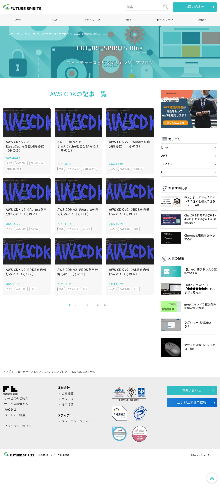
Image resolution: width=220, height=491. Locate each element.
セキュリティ (165, 20)
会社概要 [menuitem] (68, 422)
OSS (55, 20)
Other (202, 20)
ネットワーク (91, 20)
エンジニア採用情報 (191, 432)
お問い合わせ (195, 7)
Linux (164, 176)
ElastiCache (37, 163)
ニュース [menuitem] (68, 428)
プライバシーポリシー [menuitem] (19, 455)
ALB (136, 288)
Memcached (14, 168)
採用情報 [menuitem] (68, 434)
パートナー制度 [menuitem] (14, 444)
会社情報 (43, 484)
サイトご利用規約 (59, 484)
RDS (136, 228)
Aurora (138, 168)
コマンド (167, 193)
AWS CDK (21, 163)
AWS (18, 20)
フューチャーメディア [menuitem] (77, 450)
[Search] (146, 7)
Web (128, 20)
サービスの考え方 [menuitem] (16, 433)
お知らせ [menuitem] (10, 439)
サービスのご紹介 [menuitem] (16, 427)
